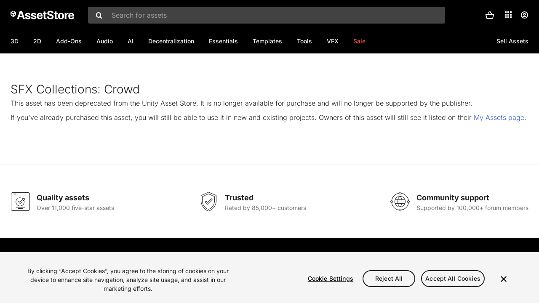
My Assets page (499, 145)
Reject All (389, 278)
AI (130, 41)
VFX (333, 41)
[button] (490, 15)
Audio (104, 41)
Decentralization (171, 41)
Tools (304, 41)
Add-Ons (69, 41)
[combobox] (266, 15)
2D (37, 41)
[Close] (504, 279)
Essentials (223, 41)
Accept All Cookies (452, 278)
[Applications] (508, 15)
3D (15, 41)
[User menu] (524, 15)
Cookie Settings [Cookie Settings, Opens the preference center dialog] (330, 278)
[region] (269, 277)
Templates (267, 41)
